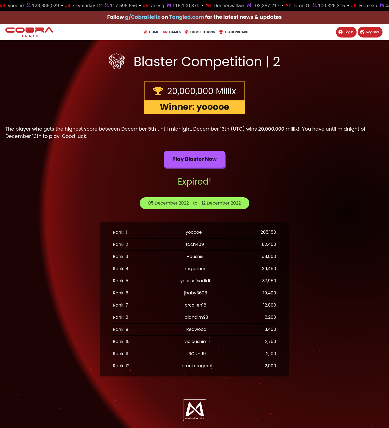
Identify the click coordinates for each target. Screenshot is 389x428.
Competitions (200, 32)
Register (369, 32)
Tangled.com (186, 17)
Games (172, 32)
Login (345, 32)
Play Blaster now (194, 159)
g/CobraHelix (142, 17)
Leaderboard (233, 32)
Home (151, 32)
